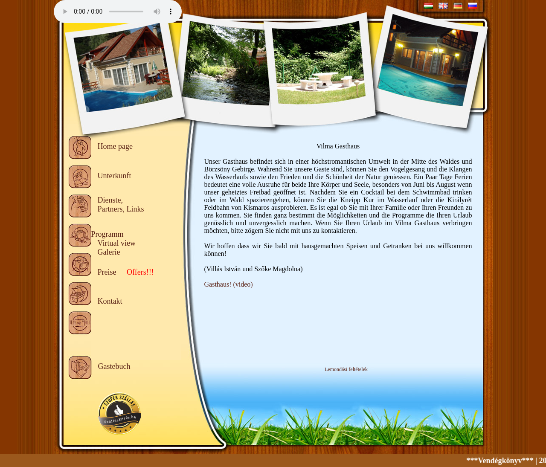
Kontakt (110, 301)
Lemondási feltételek (346, 369)
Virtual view (117, 243)
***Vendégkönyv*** (502, 460)
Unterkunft (114, 175)
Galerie (109, 252)
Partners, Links (121, 209)
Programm (107, 234)
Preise (107, 272)
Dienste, (110, 200)
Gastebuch (114, 366)
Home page (115, 146)
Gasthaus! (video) (228, 284)
